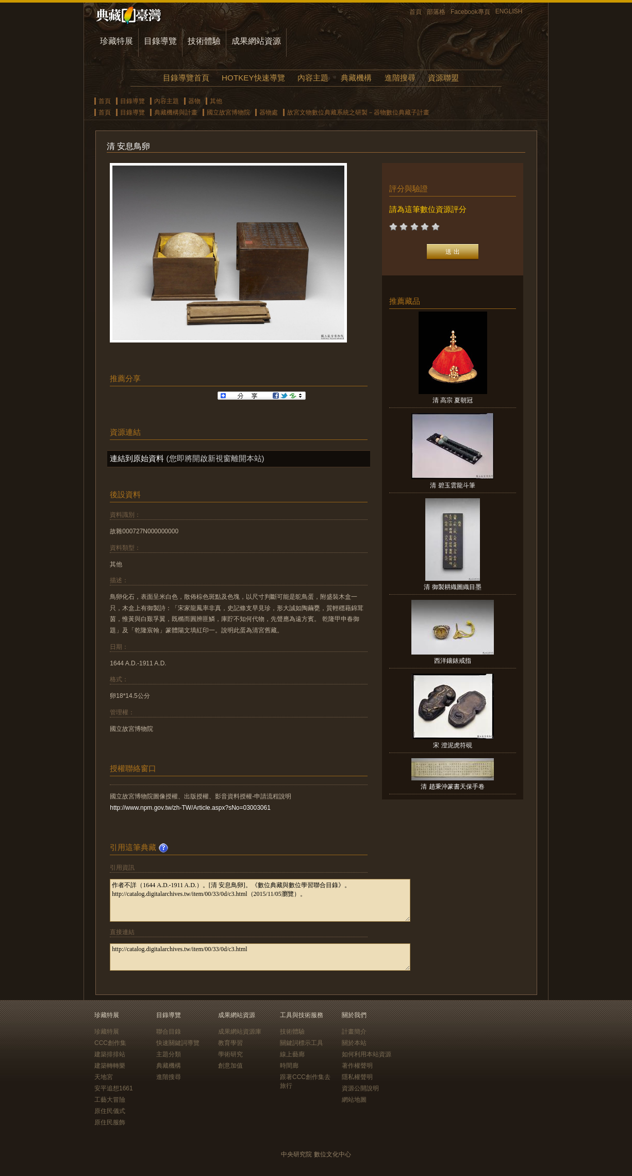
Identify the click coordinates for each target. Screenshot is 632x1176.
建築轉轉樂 (109, 1065)
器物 (194, 101)
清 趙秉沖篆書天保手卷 (452, 786)
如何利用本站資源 (366, 1054)
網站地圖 (354, 1099)
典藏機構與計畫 (175, 112)
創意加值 (230, 1065)
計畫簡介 (354, 1031)
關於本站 (354, 1043)
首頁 (415, 11)
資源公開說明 (360, 1088)
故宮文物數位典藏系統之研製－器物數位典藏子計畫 (358, 112)
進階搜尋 (400, 77)
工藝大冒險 (109, 1099)
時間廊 (289, 1065)
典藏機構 (356, 77)
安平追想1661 (113, 1088)
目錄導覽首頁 (186, 77)
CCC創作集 (110, 1043)
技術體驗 (204, 41)
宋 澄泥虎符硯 (452, 745)
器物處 (268, 112)
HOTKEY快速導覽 (253, 77)
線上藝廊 (292, 1054)
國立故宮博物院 (228, 112)
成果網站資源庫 (239, 1031)
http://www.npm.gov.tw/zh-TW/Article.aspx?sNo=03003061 (190, 807)
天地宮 (103, 1077)
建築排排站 (109, 1054)
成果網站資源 (256, 41)
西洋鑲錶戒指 (452, 660)
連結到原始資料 (137, 458)
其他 (216, 101)
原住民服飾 (109, 1122)
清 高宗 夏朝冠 (453, 400)
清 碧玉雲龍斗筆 (452, 485)
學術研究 (230, 1054)
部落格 (436, 11)
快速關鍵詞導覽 (177, 1043)
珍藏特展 (116, 41)
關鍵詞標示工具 (301, 1043)
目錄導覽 (160, 41)
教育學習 (230, 1043)
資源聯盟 (443, 77)
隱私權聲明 (357, 1077)
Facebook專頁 (470, 11)
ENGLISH (509, 11)
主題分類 (168, 1054)
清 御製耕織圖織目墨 (452, 587)
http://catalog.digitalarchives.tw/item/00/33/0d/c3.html (260, 957)
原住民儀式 (109, 1111)
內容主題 (312, 77)
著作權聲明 (357, 1065)
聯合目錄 (168, 1031)
